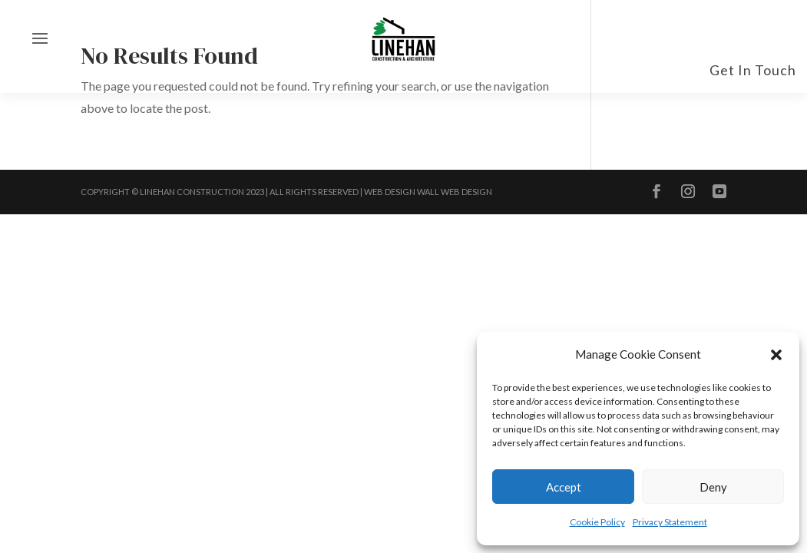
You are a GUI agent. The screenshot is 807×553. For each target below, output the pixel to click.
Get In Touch (752, 69)
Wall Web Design (454, 192)
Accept (563, 487)
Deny (713, 487)
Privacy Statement (670, 522)
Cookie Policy (597, 522)
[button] (776, 355)
